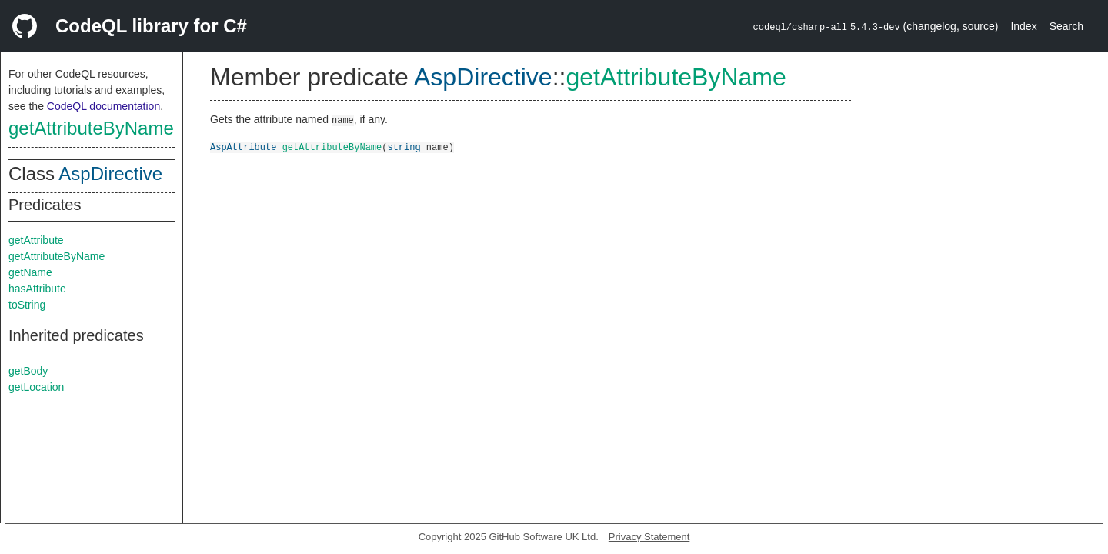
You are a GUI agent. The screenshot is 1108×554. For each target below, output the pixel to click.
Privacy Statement (649, 536)
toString (26, 305)
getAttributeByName (91, 128)
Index (1023, 26)
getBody (28, 371)
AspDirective (110, 173)
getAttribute (36, 240)
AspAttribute (243, 146)
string (403, 146)
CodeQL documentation (103, 106)
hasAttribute (37, 288)
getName (30, 272)
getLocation (36, 387)
